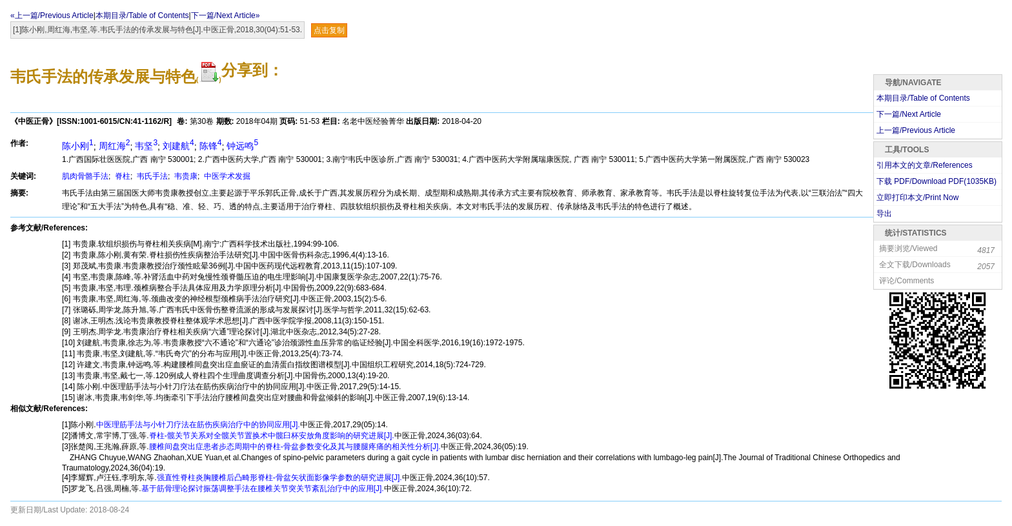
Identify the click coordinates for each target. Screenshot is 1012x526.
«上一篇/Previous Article (52, 15)
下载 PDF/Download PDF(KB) (936, 181)
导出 (884, 213)
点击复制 (329, 30)
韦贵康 (184, 176)
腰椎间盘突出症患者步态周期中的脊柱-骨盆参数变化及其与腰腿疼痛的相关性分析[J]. (295, 446)
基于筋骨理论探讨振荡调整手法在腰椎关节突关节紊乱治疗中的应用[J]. (262, 488)
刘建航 (178, 146)
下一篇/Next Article (908, 114)
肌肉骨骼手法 (85, 176)
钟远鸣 (242, 146)
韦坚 (146, 146)
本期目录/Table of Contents (142, 15)
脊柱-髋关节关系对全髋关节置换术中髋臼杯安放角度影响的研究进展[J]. (271, 435)
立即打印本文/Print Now (917, 197)
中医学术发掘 (226, 176)
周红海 (114, 146)
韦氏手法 (151, 176)
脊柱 (121, 176)
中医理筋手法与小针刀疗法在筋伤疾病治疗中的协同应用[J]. (198, 424)
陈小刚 (78, 146)
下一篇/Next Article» (225, 15)
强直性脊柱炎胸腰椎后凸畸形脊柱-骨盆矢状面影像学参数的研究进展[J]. (279, 477)
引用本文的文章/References (924, 165)
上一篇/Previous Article (915, 130)
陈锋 (210, 146)
